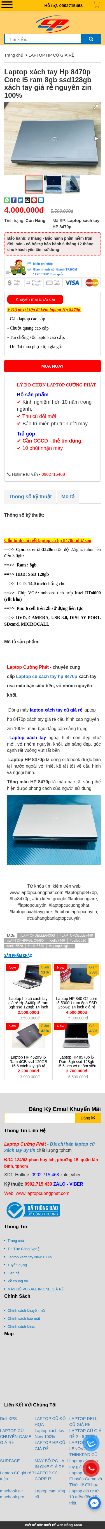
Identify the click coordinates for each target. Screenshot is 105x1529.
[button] (95, 107)
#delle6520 (14, 946)
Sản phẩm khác (18, 955)
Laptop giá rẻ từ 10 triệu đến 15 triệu (84, 1496)
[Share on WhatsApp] (7, 199)
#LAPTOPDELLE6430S (37, 935)
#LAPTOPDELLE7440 (76, 935)
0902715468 (71, 5)
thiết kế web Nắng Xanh (63, 1525)
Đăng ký (88, 1118)
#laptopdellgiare (61, 946)
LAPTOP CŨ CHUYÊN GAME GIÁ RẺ (15, 1436)
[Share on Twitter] (20, 199)
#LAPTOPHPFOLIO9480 (25, 941)
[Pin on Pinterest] (34, 199)
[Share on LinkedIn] (41, 199)
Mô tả (67, 496)
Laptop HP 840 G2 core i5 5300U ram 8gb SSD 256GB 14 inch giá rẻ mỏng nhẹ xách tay (76, 1005)
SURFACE (10, 1460)
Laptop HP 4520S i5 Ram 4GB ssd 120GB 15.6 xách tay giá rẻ (28, 1061)
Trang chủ (13, 55)
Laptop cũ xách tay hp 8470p (46, 676)
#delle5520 (78, 941)
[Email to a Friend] (27, 199)
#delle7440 (56, 941)
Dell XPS (8, 1418)
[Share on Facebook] (14, 199)
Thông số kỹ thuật (30, 496)
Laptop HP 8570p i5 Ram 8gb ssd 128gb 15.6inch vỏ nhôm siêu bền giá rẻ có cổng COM (76, 1066)
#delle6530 (36, 946)
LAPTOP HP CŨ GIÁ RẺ (51, 55)
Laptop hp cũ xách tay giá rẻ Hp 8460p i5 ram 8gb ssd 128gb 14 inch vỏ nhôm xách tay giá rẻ (28, 1005)
